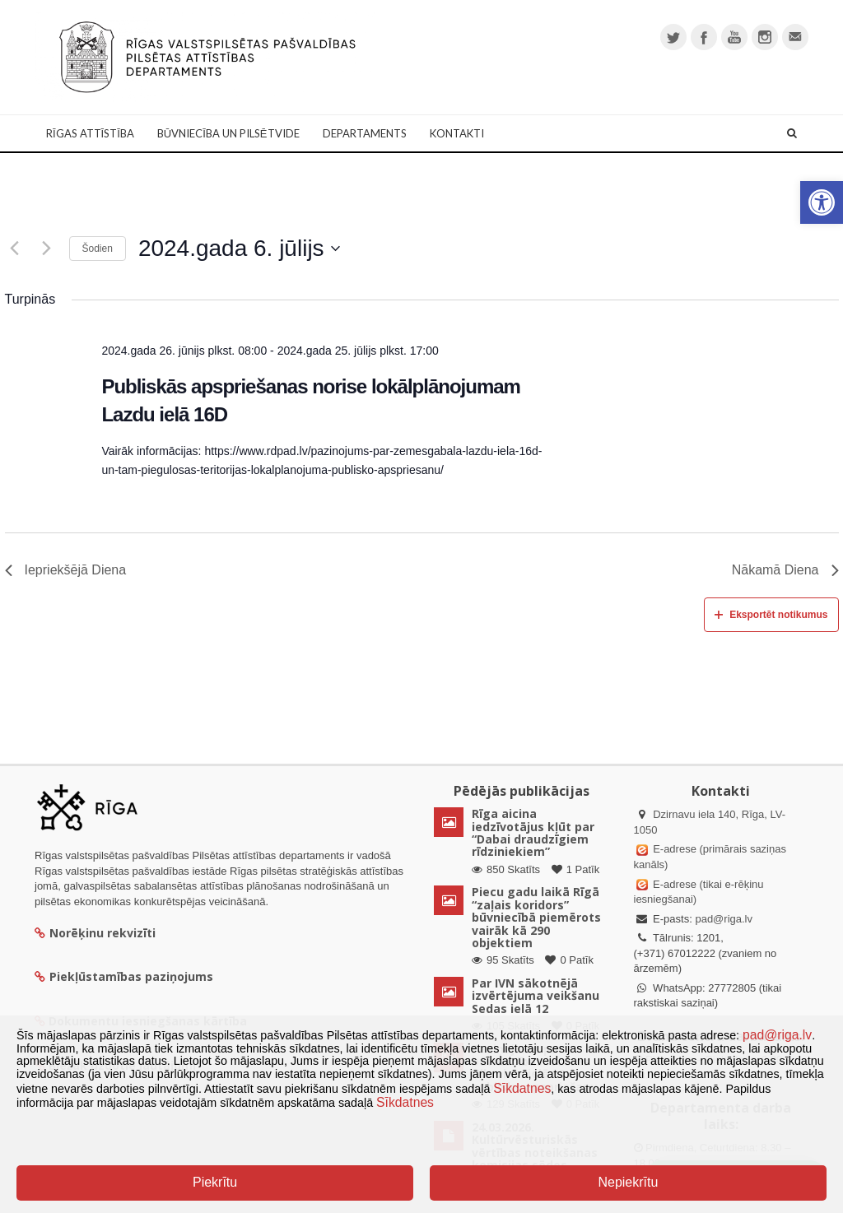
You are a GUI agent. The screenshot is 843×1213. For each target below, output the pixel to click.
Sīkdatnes (522, 1088)
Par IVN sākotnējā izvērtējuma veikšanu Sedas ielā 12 (535, 995)
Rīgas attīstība (90, 133)
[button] (821, 202)
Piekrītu (215, 1182)
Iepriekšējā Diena (66, 570)
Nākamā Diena (785, 570)
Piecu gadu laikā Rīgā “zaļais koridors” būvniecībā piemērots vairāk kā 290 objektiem (536, 917)
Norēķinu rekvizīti (95, 933)
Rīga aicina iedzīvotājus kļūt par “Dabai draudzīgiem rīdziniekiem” (533, 832)
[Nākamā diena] (47, 248)
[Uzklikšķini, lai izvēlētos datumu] (239, 248)
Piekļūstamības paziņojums (124, 976)
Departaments (365, 133)
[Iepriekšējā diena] (15, 248)
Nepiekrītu (628, 1182)
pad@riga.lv (723, 919)
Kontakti (457, 133)
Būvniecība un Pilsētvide (228, 133)
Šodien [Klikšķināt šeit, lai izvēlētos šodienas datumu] (97, 248)
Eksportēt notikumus (771, 614)
